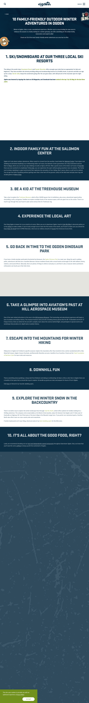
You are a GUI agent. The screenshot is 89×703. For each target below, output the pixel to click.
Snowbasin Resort (26, 69)
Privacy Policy (20, 694)
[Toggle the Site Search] (5, 4)
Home (7, 14)
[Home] (44, 3)
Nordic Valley (16, 74)
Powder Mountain (40, 69)
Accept (28, 699)
